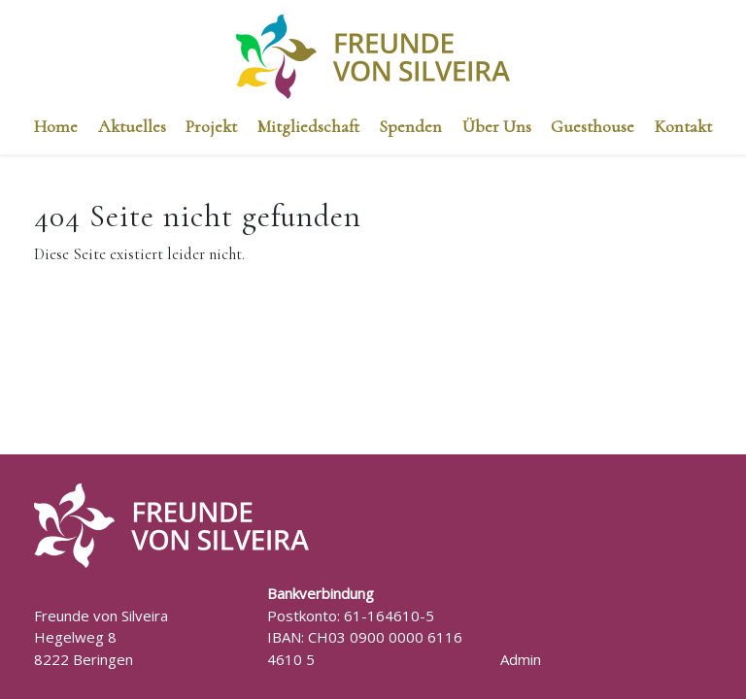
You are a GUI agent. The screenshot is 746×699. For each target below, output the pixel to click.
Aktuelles (132, 126)
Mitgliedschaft (308, 126)
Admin (520, 659)
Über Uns (496, 126)
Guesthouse (592, 126)
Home (56, 126)
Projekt (211, 126)
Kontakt (683, 126)
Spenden (410, 126)
